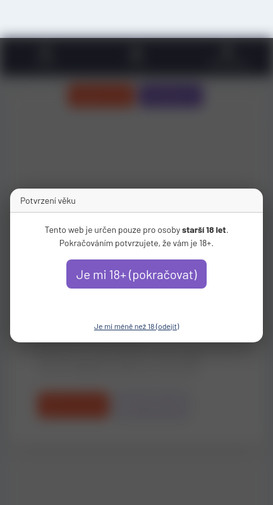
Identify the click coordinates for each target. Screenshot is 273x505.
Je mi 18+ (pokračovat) (136, 274)
